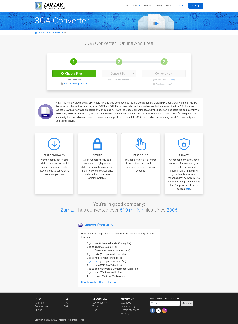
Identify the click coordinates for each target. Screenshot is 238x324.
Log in (180, 5)
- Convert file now (99, 282)
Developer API (99, 302)
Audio (58, 32)
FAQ (66, 302)
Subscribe (187, 303)
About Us (126, 302)
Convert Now (164, 73)
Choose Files (71, 73)
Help (168, 5)
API (127, 5)
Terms (171, 80)
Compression (42, 306)
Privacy (125, 313)
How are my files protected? (75, 83)
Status (67, 306)
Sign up (195, 5)
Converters (46, 32)
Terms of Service (130, 310)
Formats (148, 5)
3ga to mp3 (93, 261)
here (187, 188)
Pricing (159, 5)
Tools (136, 5)
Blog (94, 310)
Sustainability (128, 306)
